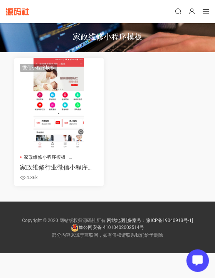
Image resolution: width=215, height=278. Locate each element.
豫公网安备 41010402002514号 (107, 227)
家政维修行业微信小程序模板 (57, 167)
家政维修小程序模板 (45, 157)
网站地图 (116, 220)
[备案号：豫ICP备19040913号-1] (159, 220)
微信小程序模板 (38, 67)
